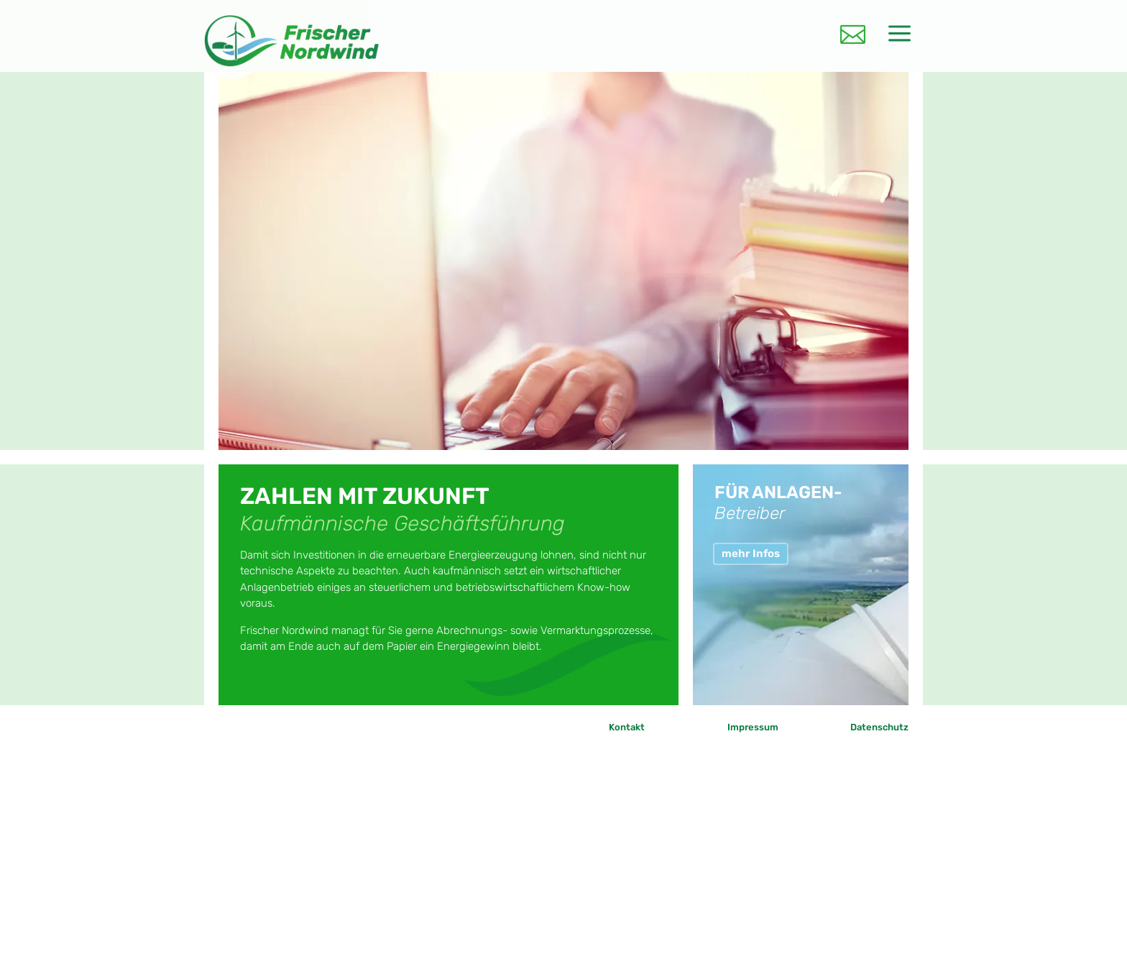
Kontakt (627, 727)
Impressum (752, 727)
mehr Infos (751, 553)
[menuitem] (852, 31)
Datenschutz (879, 727)
